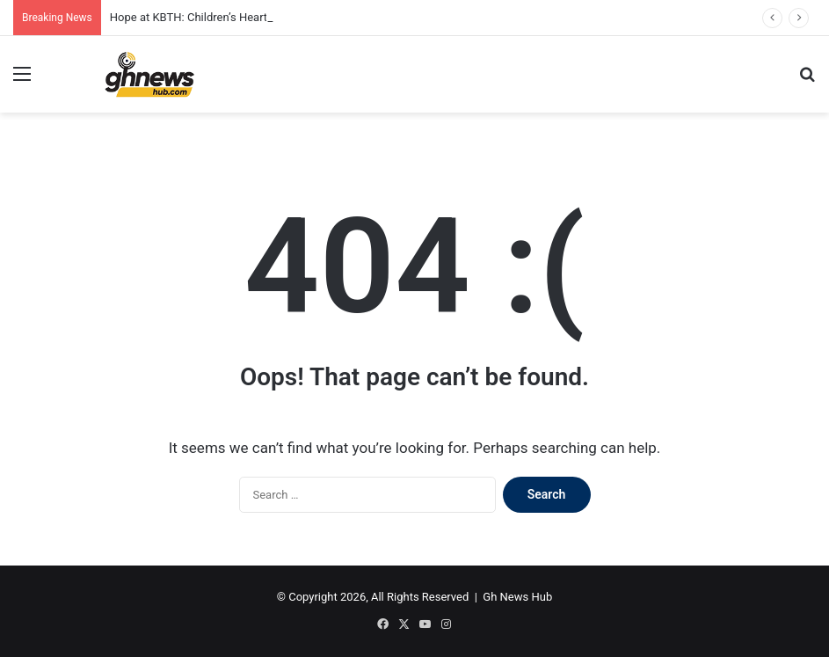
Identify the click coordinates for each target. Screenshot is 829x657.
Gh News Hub (517, 596)
